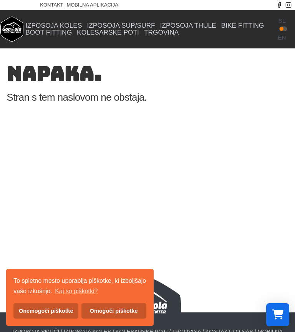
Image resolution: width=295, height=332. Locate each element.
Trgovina (161, 32)
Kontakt (51, 5)
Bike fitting (242, 25)
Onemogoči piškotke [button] (46, 311)
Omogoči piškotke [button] (114, 311)
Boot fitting (48, 32)
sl (282, 20)
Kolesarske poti (108, 32)
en (282, 37)
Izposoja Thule (188, 25)
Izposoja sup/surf (121, 25)
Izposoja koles (53, 25)
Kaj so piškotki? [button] (76, 291)
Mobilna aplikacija (92, 5)
